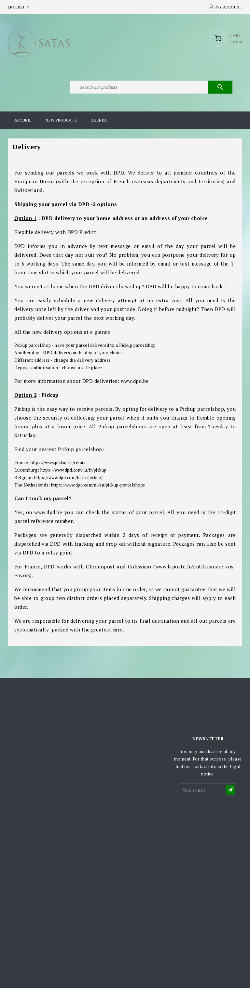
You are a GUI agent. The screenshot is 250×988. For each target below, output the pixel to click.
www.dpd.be (135, 381)
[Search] (151, 87)
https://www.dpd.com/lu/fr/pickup (73, 470)
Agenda (99, 120)
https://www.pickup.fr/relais (58, 462)
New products (61, 120)
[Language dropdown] (19, 7)
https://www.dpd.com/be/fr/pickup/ (68, 477)
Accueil (23, 120)
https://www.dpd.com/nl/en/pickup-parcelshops (98, 485)
